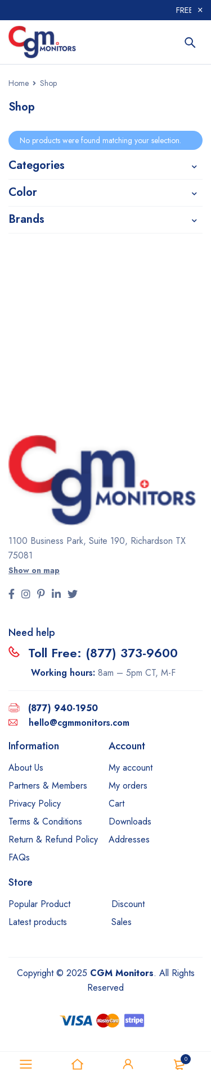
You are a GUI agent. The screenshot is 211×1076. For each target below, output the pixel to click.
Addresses (129, 839)
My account (130, 767)
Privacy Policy (34, 803)
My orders (128, 785)
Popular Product (39, 904)
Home (18, 83)
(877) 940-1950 (63, 708)
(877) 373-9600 (132, 653)
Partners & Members (47, 785)
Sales (121, 921)
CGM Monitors (122, 973)
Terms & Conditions (45, 821)
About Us (25, 767)
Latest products (37, 921)
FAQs (19, 857)
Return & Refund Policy (53, 839)
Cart (116, 803)
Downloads (130, 821)
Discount (128, 904)
